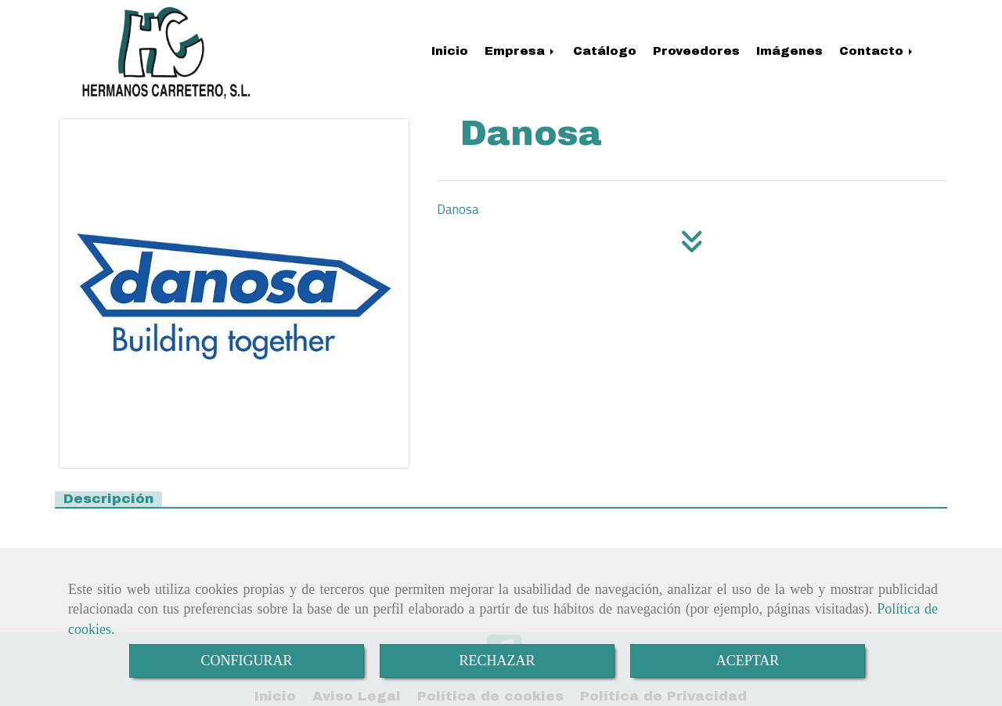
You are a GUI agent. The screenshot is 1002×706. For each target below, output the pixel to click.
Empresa (521, 51)
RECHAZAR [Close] (497, 660)
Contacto (877, 51)
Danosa (458, 209)
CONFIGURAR (246, 660)
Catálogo (604, 51)
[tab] (108, 499)
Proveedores (696, 51)
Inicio (449, 51)
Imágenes (789, 51)
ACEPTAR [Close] (748, 660)
